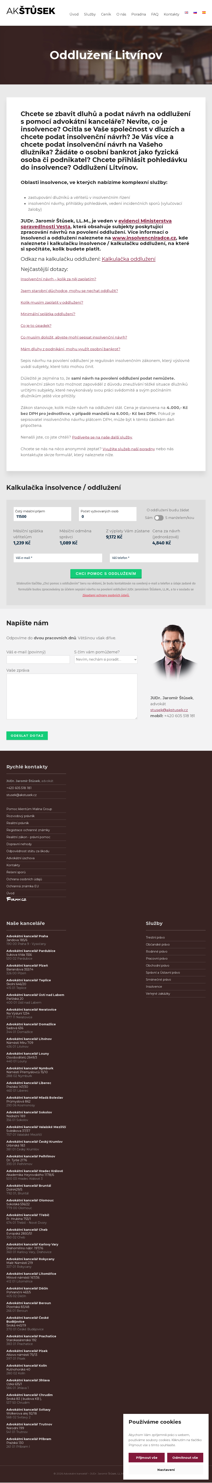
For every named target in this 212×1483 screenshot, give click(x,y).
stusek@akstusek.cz (169, 710)
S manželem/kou (179, 518)
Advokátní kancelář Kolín (26, 1366)
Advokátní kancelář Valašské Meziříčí (36, 1127)
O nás (121, 14)
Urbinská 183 (15, 1146)
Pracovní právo (157, 959)
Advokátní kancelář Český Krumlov (34, 1142)
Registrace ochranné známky (28, 830)
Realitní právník (17, 823)
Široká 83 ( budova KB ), (24, 1399)
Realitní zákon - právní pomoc (28, 837)
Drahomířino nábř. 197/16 (24, 1249)
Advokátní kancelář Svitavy (28, 1410)
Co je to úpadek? (37, 325)
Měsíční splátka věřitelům (28, 534)
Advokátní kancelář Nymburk (29, 1069)
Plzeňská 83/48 (17, 1307)
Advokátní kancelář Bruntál (28, 1186)
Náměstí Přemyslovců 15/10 (27, 1072)
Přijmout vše (147, 1458)
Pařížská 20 (14, 999)
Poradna (138, 14)
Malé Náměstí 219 (19, 1263)
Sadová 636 (14, 1028)
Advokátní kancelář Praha (27, 937)
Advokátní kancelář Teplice (28, 981)
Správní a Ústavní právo (163, 973)
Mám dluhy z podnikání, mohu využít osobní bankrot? (72, 349)
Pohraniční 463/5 (18, 1293)
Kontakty (171, 14)
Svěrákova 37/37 (18, 1131)
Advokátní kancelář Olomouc (30, 1201)
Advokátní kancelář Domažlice (31, 1025)
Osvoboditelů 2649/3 (21, 1058)
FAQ (154, 14)
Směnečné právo (158, 980)
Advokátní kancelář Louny (27, 1054)
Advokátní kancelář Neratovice (31, 1010)
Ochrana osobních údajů (24, 880)
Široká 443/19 (16, 1326)
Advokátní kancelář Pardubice (30, 951)
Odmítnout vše (184, 1458)
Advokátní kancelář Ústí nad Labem (35, 995)
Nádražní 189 (15, 1116)
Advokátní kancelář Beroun (28, 1303)
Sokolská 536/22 (18, 1205)
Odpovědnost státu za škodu (27, 851)
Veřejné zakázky (158, 994)
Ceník (106, 14)
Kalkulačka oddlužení (128, 259)
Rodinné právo (156, 952)
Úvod (74, 14)
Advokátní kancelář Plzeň (27, 966)
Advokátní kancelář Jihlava (28, 1381)
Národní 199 (15, 1428)
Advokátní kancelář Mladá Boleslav (35, 1098)
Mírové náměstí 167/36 (22, 1278)
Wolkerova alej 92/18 (21, 1414)
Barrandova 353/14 (19, 970)
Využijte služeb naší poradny (130, 449)
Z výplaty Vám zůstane (128, 531)
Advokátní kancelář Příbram (28, 1439)
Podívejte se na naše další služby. (103, 437)
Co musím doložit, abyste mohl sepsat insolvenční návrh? (76, 337)
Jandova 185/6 (16, 940)
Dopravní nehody (19, 844)
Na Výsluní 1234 (17, 1014)
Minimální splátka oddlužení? (49, 314)
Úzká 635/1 (14, 1384)
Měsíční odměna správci (75, 534)
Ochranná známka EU (22, 887)
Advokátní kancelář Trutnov (29, 1425)
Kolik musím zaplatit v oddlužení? (53, 302)
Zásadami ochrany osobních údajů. (106, 595)
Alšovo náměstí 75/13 (21, 1355)
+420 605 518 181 (19, 788)
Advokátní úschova (20, 858)
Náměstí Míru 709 (19, 1043)
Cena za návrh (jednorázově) (166, 534)
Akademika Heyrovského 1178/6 (30, 1175)
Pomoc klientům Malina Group (29, 809)
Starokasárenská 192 (21, 1340)
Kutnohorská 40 (18, 1370)
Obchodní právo (157, 966)
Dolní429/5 (14, 1190)
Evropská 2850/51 (19, 1234)
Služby (90, 14)
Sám (148, 518)
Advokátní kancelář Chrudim (29, 1395)
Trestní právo (155, 938)
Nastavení (166, 1470)
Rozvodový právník (20, 816)
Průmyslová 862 (18, 1102)
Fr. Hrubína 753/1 (18, 1219)
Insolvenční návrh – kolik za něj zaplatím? (60, 279)
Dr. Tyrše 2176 (16, 1160)
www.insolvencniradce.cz (144, 238)
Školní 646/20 (16, 984)
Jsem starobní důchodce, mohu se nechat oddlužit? (70, 290)
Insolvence (154, 987)
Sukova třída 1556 (19, 955)
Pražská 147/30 (17, 1087)
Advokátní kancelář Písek (27, 1351)
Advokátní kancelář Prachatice (31, 1337)
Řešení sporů (16, 873)
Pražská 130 (15, 1443)
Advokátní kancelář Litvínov (29, 1039)
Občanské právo (158, 945)
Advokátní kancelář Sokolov (29, 1113)
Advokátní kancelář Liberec (29, 1083)
